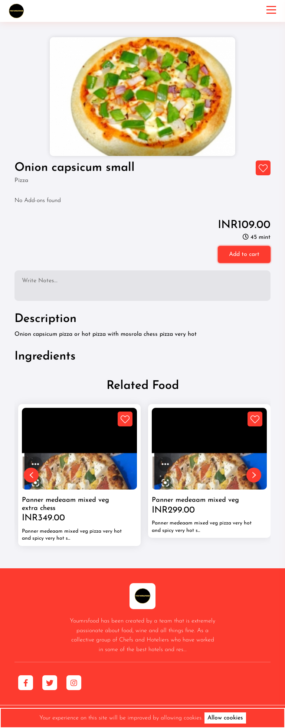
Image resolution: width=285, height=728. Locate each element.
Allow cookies (225, 718)
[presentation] (31, 475)
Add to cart (244, 254)
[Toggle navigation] (271, 11)
